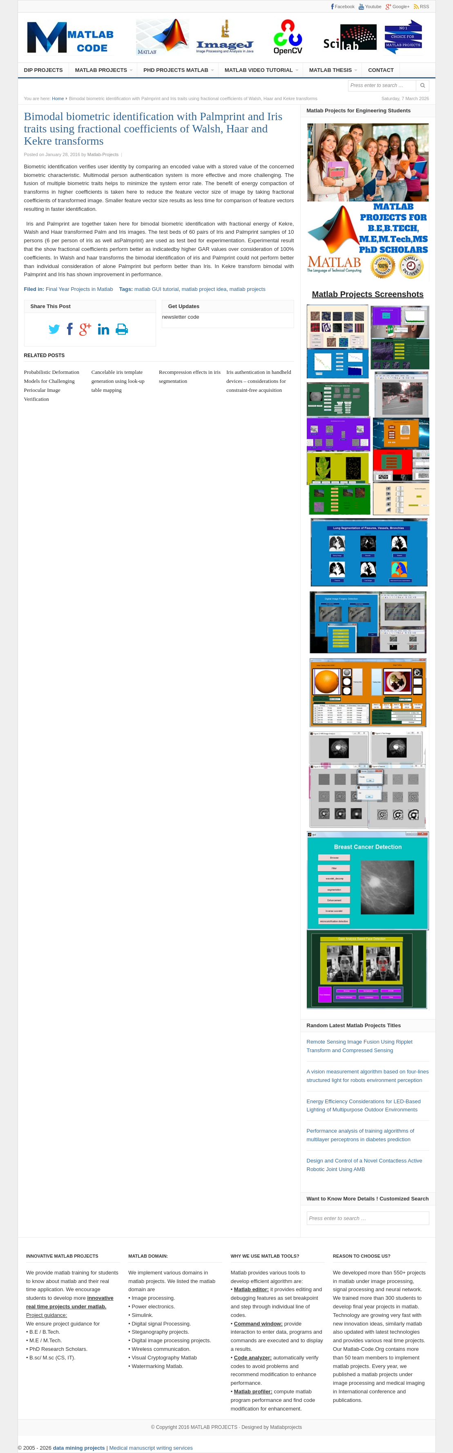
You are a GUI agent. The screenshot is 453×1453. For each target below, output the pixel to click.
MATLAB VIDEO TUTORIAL (259, 70)
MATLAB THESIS (330, 70)
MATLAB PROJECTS (101, 70)
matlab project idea (204, 289)
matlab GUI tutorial (156, 289)
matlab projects (248, 289)
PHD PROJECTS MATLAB (175, 70)
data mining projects (80, 1448)
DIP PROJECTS (43, 70)
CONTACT (381, 70)
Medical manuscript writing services (150, 1448)
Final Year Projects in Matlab (79, 289)
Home (58, 98)
